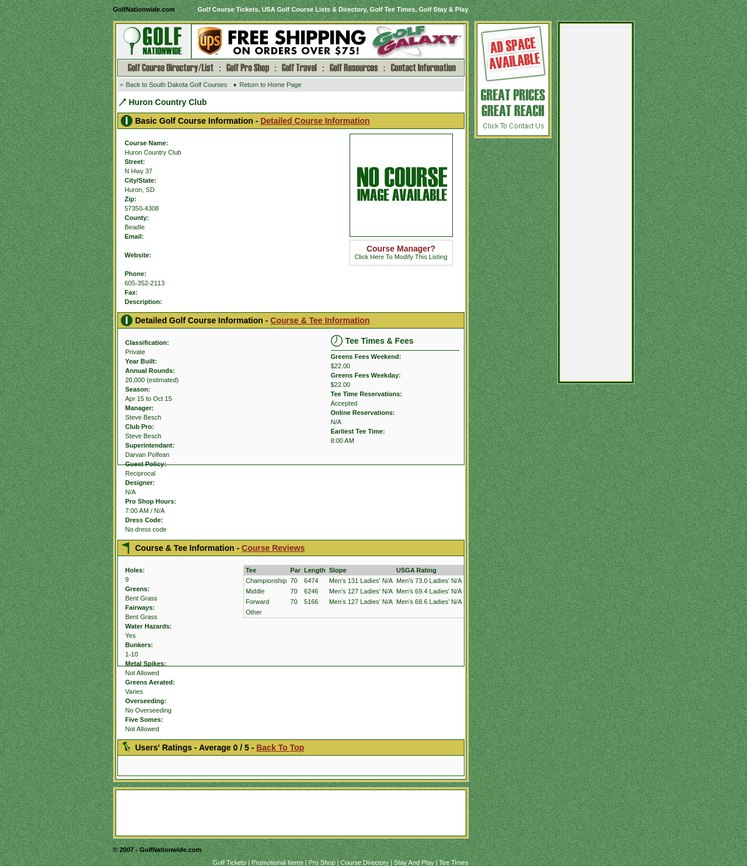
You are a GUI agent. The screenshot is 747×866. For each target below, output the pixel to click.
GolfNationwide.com (144, 9)
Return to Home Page (270, 84)
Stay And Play (414, 862)
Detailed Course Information (314, 120)
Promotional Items (277, 862)
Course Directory (365, 862)
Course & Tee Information (319, 320)
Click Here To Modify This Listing (400, 253)
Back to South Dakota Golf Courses (177, 84)
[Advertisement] (596, 205)
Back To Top (280, 747)
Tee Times (453, 862)
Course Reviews (273, 548)
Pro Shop (322, 862)
